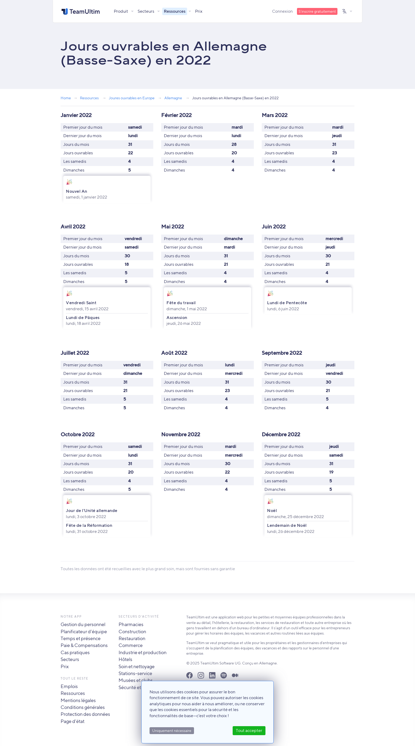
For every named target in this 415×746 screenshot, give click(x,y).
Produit (121, 11)
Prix (199, 11)
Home (66, 98)
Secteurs (146, 11)
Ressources (175, 11)
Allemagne (173, 98)
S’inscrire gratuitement (317, 11)
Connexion (282, 11)
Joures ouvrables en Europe (132, 98)
